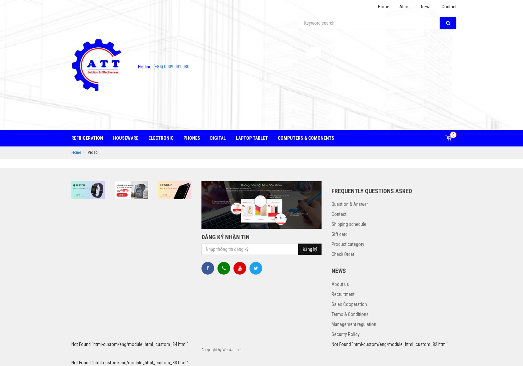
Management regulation (354, 324)
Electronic (160, 138)
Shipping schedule (349, 224)
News (426, 6)
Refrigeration (87, 138)
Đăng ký (310, 249)
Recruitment (343, 294)
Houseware (125, 138)
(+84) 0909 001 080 (163, 66)
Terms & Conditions (350, 314)
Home (383, 6)
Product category (348, 244)
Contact (449, 6)
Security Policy (346, 334)
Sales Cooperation (349, 304)
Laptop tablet (252, 138)
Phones (191, 138)
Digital (218, 138)
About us (340, 284)
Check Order (343, 254)
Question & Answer (350, 204)
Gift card (340, 234)
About (405, 6)
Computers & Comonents (306, 138)
